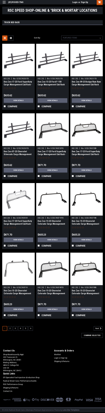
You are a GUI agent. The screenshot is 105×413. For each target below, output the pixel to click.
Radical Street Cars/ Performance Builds (19, 381)
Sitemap (29, 410)
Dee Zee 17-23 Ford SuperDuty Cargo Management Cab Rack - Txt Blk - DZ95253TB (18, 85)
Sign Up (84, 2)
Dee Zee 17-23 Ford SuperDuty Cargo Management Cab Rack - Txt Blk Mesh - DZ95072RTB (52, 154)
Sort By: (37, 38)
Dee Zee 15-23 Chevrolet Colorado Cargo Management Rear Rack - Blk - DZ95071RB (85, 224)
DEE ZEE (7, 79)
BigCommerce (48, 410)
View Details (18, 100)
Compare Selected (92, 335)
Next (98, 328)
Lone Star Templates (71, 410)
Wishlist (57, 355)
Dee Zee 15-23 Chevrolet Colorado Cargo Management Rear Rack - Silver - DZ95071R (17, 293)
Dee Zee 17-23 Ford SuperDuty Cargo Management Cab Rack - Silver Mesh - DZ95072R (18, 224)
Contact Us (7, 391)
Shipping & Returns (61, 361)
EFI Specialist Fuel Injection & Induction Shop (21, 378)
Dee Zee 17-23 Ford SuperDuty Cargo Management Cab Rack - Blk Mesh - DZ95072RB (86, 154)
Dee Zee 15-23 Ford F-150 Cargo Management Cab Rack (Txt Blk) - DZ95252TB (51, 85)
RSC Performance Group (13, 384)
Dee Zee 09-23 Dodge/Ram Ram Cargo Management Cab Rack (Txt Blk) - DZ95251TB (86, 85)
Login (75, 2)
